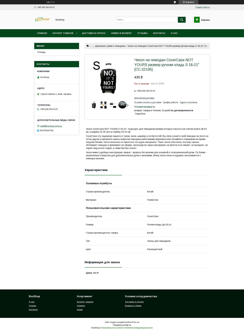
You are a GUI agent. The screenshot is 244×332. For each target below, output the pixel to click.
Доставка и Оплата (94, 33)
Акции (80, 309)
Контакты (159, 33)
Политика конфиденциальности (138, 328)
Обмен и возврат (121, 33)
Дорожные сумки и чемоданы (110, 46)
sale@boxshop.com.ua (51, 126)
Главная (42, 33)
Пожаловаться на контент (111, 328)
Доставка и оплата (134, 302)
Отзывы (142, 33)
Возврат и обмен (133, 306)
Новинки (81, 306)
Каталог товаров (63, 33)
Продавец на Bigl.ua (122, 325)
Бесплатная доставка (144, 98)
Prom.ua (135, 322)
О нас (174, 33)
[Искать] (182, 20)
